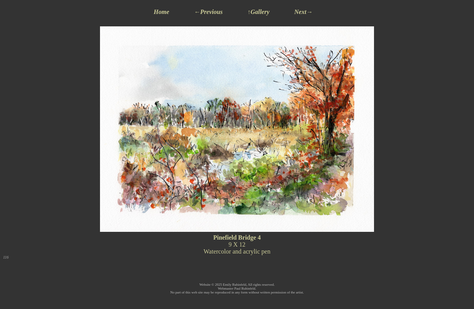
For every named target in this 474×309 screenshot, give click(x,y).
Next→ (303, 12)
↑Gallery (258, 12)
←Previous (208, 12)
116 (6, 257)
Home (161, 12)
